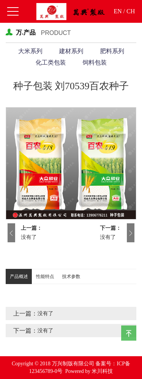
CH (130, 11)
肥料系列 (112, 51)
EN (118, 11)
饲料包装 (95, 62)
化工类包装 (51, 62)
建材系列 (71, 51)
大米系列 (30, 51)
